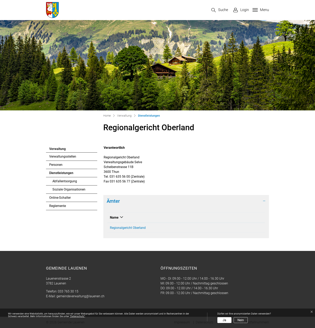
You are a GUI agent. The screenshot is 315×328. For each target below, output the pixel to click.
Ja (224, 320)
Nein (240, 320)
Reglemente (57, 206)
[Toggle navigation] (260, 10)
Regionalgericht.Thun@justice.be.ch (220, 228)
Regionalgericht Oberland (128, 228)
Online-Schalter (60, 198)
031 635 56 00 (172, 228)
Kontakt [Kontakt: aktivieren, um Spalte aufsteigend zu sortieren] (201, 217)
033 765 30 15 (68, 291)
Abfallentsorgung (64, 181)
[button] (220, 10)
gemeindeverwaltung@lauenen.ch (80, 296)
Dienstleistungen (61, 174)
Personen (55, 165)
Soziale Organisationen (68, 189)
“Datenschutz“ (77, 316)
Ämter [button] (113, 201)
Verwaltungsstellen (62, 156)
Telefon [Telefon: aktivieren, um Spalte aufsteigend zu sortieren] (167, 217)
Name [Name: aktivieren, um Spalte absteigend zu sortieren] (114, 217)
